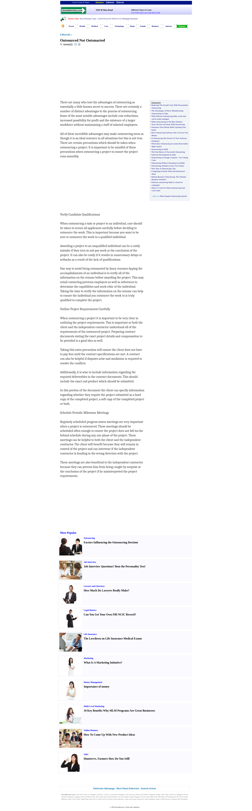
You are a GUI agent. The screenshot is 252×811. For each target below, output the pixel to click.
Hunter (88, 758)
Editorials (65, 34)
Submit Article (148, 788)
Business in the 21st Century (173, 166)
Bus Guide (99, 797)
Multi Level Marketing (94, 706)
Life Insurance (90, 634)
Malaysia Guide (66, 799)
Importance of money (97, 686)
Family (143, 26)
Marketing (88, 658)
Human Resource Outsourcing (163, 177)
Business (155, 26)
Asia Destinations (111, 797)
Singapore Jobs (66, 801)
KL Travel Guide (182, 797)
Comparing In (157, 171)
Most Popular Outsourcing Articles (173, 196)
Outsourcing (156, 166)
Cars (106, 26)
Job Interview (90, 562)
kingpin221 (68, 44)
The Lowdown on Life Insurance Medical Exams (113, 638)
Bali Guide (153, 797)
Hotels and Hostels (142, 794)
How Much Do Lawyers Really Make (106, 590)
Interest (169, 26)
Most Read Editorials (128, 788)
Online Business (91, 730)
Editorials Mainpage (104, 788)
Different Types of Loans (141, 10)
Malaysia (120, 2)
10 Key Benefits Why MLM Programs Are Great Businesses (119, 710)
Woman (182, 26)
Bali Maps (161, 797)
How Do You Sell (119, 758)
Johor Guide (76, 799)
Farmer (102, 758)
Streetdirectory (119, 807)
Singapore (100, 2)
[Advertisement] (88, 73)
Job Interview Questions (98, 566)
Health (82, 26)
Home (132, 26)
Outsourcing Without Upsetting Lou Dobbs (168, 163)
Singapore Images (155, 794)
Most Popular (68, 532)
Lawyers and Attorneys (94, 586)
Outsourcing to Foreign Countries (164, 157)
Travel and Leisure (82, 794)
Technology (119, 26)
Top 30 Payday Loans (88, 19)
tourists (134, 799)
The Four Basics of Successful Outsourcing (168, 152)
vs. (95, 758)
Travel (71, 26)
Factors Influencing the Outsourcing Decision (111, 542)
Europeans (174, 799)
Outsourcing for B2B (160, 149)
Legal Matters (90, 610)
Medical (94, 26)
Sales (86, 754)
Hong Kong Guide (87, 799)
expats (127, 799)
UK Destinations (171, 797)
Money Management (93, 682)
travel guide (124, 797)
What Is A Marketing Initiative (102, 662)
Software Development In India (164, 155)
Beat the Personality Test (130, 566)
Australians (184, 799)
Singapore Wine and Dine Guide (85, 797)
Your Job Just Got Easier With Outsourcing (168, 124)
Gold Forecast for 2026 (107, 19)
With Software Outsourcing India (164, 116)
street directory (130, 794)
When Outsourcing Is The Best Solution (167, 122)
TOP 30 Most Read (104, 10)
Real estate (165, 794)
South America (165, 799)
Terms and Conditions (132, 807)
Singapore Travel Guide (141, 797)
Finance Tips (73, 19)
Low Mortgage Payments (128, 19)
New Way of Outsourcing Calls (164, 168)
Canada (157, 799)
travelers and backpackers (115, 799)
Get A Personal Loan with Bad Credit (145, 13)
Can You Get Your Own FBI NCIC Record (109, 614)
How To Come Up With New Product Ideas (109, 734)
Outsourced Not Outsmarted (82, 40)
